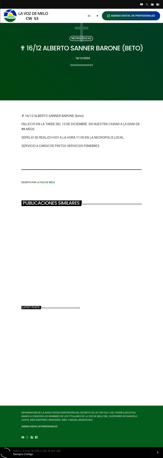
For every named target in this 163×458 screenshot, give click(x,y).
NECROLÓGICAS (81, 38)
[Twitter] (147, 4)
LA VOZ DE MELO (46, 182)
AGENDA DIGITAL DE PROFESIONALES (131, 15)
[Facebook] (157, 4)
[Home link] (27, 15)
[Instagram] (152, 4)
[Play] (97, 15)
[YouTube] (141, 4)
